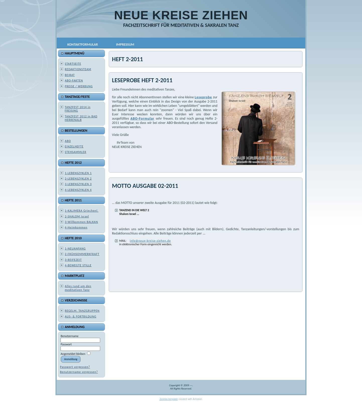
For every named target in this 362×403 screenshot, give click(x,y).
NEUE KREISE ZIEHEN (181, 15)
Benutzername (69, 336)
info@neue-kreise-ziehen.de (150, 241)
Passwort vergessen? (75, 367)
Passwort (66, 344)
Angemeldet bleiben (73, 354)
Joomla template (168, 399)
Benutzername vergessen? (79, 372)
